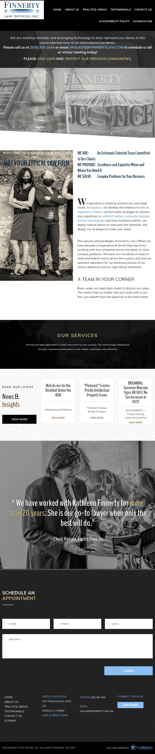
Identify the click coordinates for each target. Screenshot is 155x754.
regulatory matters (90, 212)
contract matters (113, 216)
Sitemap (10, 720)
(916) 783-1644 (42, 47)
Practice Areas (95, 9)
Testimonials (120, 9)
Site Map (70, 747)
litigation (96, 207)
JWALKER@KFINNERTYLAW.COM (96, 47)
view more (19, 419)
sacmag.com (142, 21)
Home (57, 9)
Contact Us (143, 9)
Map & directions (55, 715)
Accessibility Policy (114, 21)
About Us (72, 9)
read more (58, 417)
